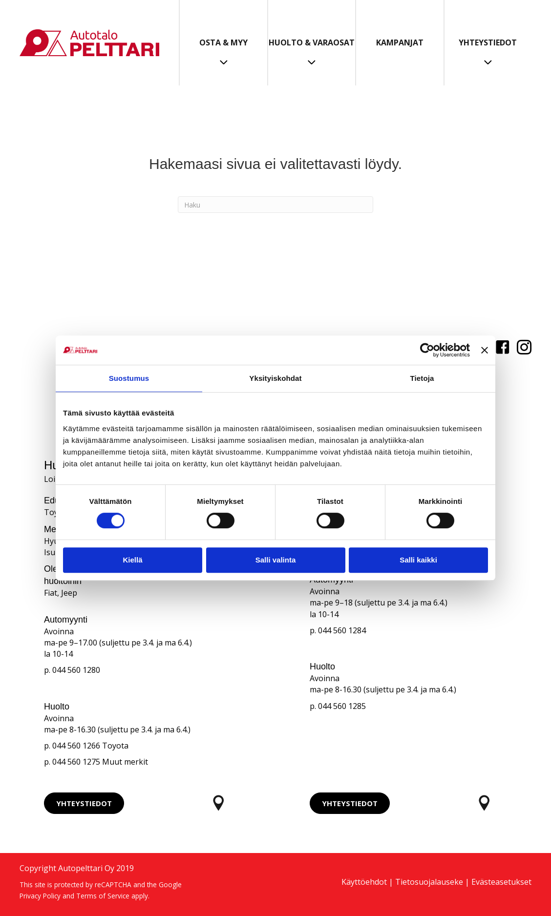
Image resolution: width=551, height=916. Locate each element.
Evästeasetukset (501, 881)
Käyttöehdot (364, 881)
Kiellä (132, 560)
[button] (84, 803)
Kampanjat (400, 42)
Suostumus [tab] (129, 378)
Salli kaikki (418, 560)
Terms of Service (102, 895)
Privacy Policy (40, 895)
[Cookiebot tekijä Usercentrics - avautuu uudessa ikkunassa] (427, 350)
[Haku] (275, 204)
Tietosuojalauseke (429, 881)
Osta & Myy (223, 42)
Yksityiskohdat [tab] (275, 378)
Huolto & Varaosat (312, 42)
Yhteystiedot (488, 42)
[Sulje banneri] (484, 350)
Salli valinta (275, 560)
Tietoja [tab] (422, 378)
